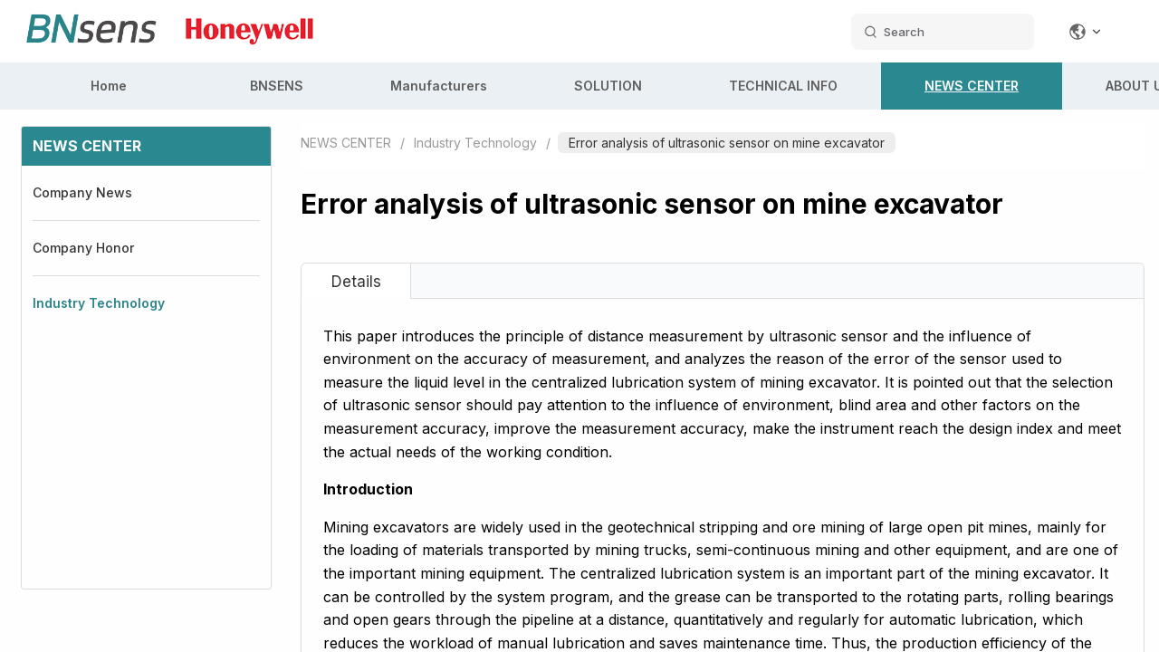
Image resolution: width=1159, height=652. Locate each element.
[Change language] (1085, 31)
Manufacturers (438, 85)
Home (109, 85)
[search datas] (942, 32)
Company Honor (83, 247)
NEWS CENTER (971, 85)
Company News (82, 192)
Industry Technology (99, 303)
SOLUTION (608, 85)
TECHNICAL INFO (783, 85)
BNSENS (276, 85)
